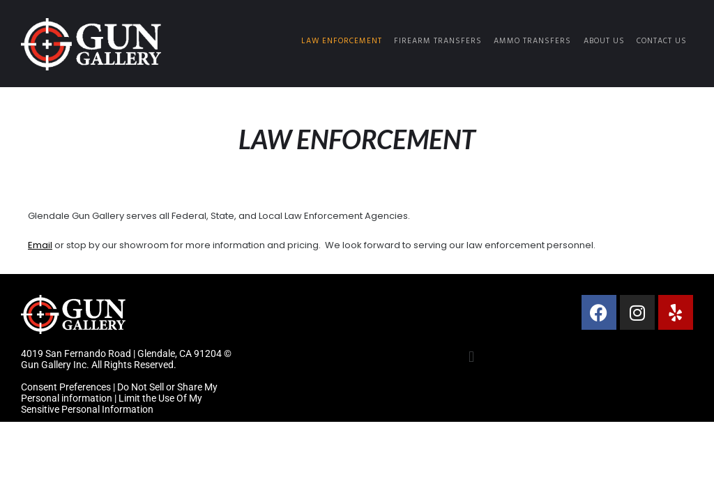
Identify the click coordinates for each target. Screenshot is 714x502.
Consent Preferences (66, 387)
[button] (471, 357)
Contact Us (662, 41)
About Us (604, 41)
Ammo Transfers (532, 41)
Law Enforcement (341, 41)
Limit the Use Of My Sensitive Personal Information (111, 404)
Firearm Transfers (438, 41)
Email (40, 245)
